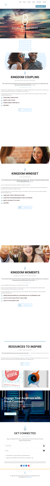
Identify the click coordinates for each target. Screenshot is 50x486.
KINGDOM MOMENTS (25, 49)
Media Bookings (40, 6)
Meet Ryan (39, 2)
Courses (29, 2)
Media (33, 2)
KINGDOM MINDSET (25, 45)
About (24, 2)
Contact (44, 2)
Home (20, 2)
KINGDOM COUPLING (25, 41)
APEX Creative (28, 477)
